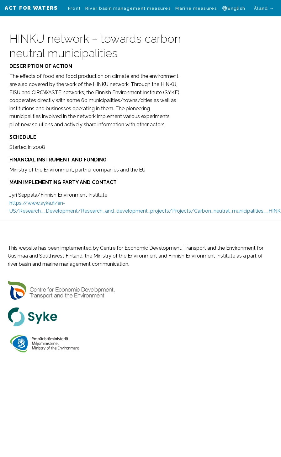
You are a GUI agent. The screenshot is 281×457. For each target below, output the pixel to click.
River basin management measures (128, 8)
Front (74, 8)
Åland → (264, 8)
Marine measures (196, 8)
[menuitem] (74, 8)
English (236, 8)
